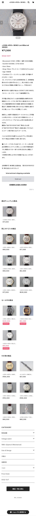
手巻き (4, 456)
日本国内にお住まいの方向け (18, 185)
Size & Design (6, 450)
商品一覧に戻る (18, 489)
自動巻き (4, 462)
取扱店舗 (4, 433)
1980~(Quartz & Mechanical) (12, 444)
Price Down (6, 474)
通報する (31, 189)
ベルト (3, 468)
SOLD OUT (5, 479)
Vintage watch (7, 439)
